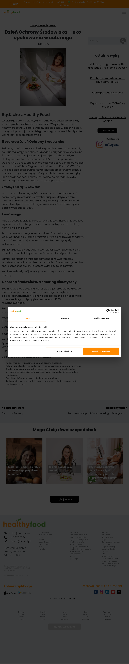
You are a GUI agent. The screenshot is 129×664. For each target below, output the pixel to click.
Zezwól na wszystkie (101, 351)
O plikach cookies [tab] (102, 318)
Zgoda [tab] (27, 318)
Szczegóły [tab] (64, 318)
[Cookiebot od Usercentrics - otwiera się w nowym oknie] (108, 311)
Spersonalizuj (64, 351)
